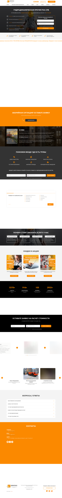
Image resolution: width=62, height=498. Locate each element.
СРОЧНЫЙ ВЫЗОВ (45, 28)
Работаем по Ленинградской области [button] (18, 4)
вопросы (47, 4)
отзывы (42, 4)
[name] (45, 21)
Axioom (12, 496)
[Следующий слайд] (45, 353)
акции (33, 4)
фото (37, 4)
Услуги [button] (8, 4)
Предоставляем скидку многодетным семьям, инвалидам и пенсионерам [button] (14, 272)
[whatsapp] (34, 1)
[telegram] (36, 1)
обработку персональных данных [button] (37, 178)
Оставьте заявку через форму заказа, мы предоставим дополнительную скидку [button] (31, 272)
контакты (53, 4)
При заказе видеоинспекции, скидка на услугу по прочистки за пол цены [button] (48, 272)
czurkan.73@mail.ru (11, 439)
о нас (28, 4)
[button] (51, 2)
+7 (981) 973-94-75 (43, 1)
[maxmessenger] (37, 1)
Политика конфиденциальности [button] (29, 492)
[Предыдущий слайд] (17, 353)
